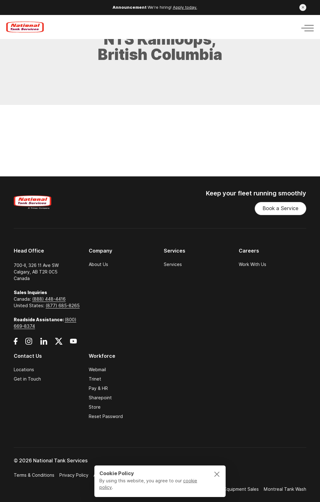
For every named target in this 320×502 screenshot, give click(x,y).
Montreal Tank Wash (285, 489)
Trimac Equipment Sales (234, 489)
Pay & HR (98, 388)
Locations (24, 369)
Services (173, 264)
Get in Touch (27, 379)
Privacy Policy (73, 475)
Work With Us (252, 264)
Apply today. (185, 7)
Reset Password (106, 416)
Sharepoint (100, 398)
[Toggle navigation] (306, 27)
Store (95, 407)
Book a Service (280, 208)
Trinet (95, 379)
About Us (98, 264)
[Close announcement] (302, 7)
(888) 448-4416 (49, 299)
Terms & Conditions (34, 475)
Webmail (97, 369)
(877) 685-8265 (63, 306)
